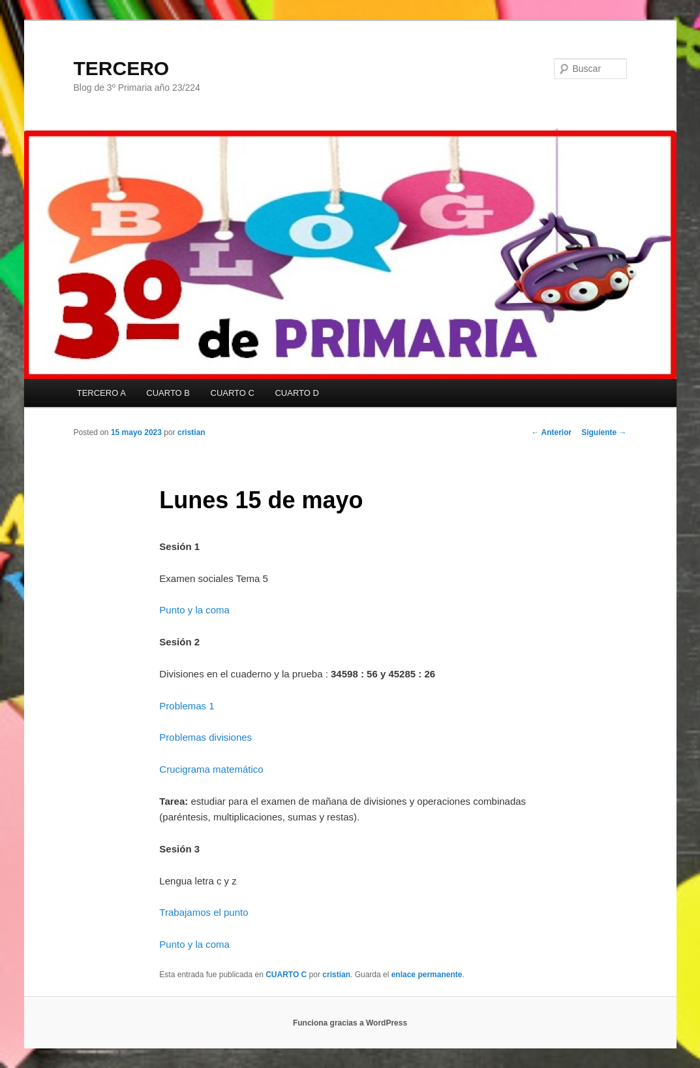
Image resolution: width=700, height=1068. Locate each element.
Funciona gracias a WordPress (350, 1023)
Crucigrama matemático (211, 769)
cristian (191, 432)
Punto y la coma (194, 609)
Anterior (552, 432)
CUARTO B (168, 393)
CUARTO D (296, 393)
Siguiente (603, 432)
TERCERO (122, 68)
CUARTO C (232, 393)
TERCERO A (101, 393)
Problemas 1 (186, 705)
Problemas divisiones (205, 737)
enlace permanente (427, 974)
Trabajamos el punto (203, 912)
